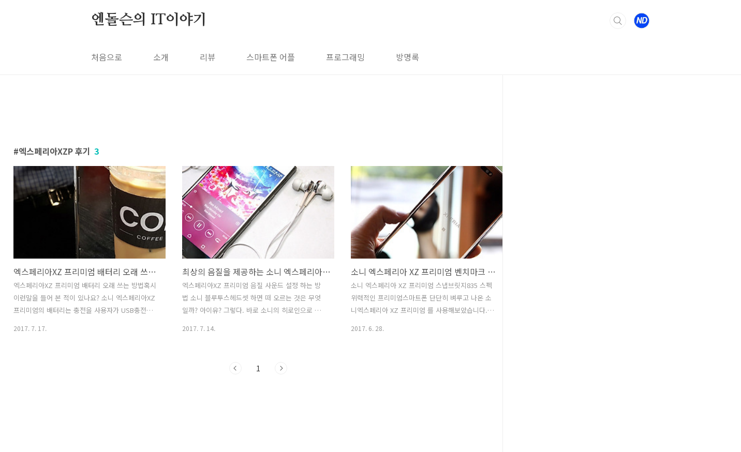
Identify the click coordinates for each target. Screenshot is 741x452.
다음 (281, 368)
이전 (235, 368)
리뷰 (207, 57)
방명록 (407, 57)
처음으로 (106, 57)
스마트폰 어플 (270, 57)
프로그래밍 (345, 57)
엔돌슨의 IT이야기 (149, 20)
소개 (161, 57)
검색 (618, 20)
